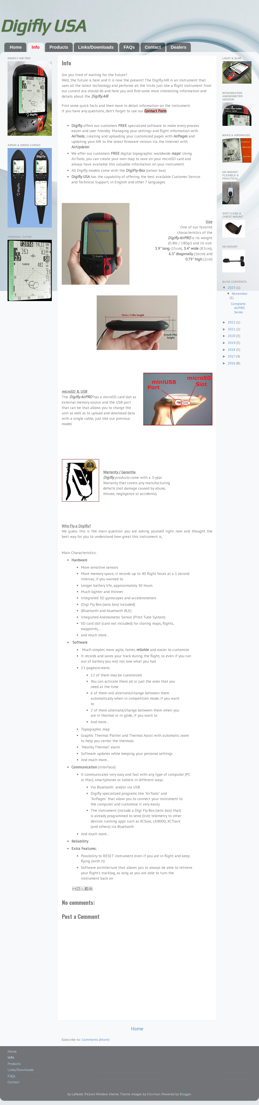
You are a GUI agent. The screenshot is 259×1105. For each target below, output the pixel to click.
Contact (153, 47)
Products (58, 47)
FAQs (129, 47)
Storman (153, 1094)
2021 (232, 329)
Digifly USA (42, 26)
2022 (232, 322)
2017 (232, 356)
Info (36, 47)
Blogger (185, 1094)
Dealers (178, 47)
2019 (232, 342)
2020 (232, 336)
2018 (232, 349)
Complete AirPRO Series (238, 307)
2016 (232, 363)
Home (16, 47)
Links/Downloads (96, 47)
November (240, 293)
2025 (232, 287)
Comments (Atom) (95, 1039)
